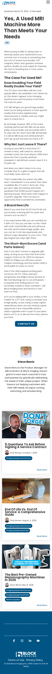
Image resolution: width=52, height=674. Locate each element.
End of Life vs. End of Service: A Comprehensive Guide (25, 512)
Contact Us (26, 323)
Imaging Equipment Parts (17, 530)
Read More (42, 470)
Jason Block (15, 585)
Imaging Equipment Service (18, 458)
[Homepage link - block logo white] (26, 655)
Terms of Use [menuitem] (16, 660)
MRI (7, 42)
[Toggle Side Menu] (48, 2)
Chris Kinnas (15, 452)
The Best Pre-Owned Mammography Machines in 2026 (25, 577)
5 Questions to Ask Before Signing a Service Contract (26, 445)
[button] (14, 642)
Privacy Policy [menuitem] (34, 660)
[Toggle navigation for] (26, 621)
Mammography (13, 599)
